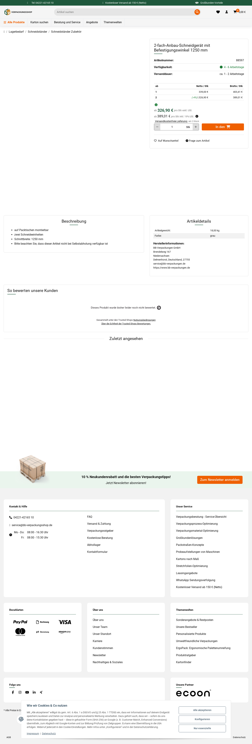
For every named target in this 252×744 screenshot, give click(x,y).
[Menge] (172, 127)
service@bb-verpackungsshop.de (32, 525)
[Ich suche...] (125, 12)
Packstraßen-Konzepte (190, 545)
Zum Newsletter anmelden (220, 480)
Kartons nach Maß (187, 559)
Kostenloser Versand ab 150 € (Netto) (199, 587)
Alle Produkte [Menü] (14, 22)
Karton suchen (39, 22)
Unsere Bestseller (186, 627)
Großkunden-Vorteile (209, 2)
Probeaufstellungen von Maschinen (198, 552)
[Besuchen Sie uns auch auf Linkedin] (34, 692)
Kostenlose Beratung (100, 538)
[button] (227, 12)
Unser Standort (102, 634)
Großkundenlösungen (189, 538)
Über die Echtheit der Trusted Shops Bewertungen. (126, 323)
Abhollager (93, 545)
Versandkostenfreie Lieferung (171, 121)
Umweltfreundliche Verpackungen (197, 641)
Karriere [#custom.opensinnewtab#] (97, 641)
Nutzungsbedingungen (144, 320)
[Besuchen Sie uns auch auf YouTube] (27, 692)
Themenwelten (113, 22)
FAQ (89, 516)
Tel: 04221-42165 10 (42, 2)
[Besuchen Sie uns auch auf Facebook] (12, 692)
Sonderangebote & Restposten (194, 620)
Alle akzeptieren (202, 710)
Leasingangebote (186, 573)
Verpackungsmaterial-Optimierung (197, 530)
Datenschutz (49, 733)
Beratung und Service (67, 22)
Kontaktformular (97, 552)
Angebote (92, 22)
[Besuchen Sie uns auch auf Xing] (41, 692)
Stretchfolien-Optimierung (192, 566)
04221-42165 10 (23, 517)
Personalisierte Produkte (191, 634)
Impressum (33, 733)
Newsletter (99, 655)
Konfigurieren (202, 719)
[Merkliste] (218, 12)
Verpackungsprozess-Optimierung (197, 523)
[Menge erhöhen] (196, 127)
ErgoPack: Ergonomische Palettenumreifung (203, 648)
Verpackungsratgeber (100, 530)
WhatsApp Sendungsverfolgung (195, 580)
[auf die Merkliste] (167, 141)
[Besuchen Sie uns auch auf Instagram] (19, 692)
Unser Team (100, 627)
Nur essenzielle (202, 728)
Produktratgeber (186, 655)
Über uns (98, 620)
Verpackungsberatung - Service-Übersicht (201, 516)
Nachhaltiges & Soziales (108, 662)
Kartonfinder (183, 662)
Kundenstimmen (103, 648)
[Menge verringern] (157, 127)
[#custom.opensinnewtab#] (193, 692)
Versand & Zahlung (99, 523)
